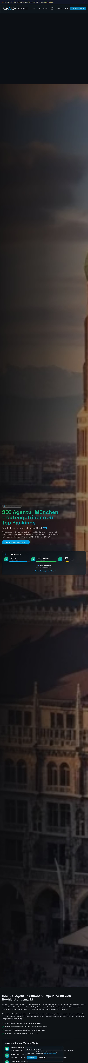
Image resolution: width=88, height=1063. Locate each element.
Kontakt (67, 8)
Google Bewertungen (45, 484)
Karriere (59, 8)
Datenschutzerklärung (49, 1053)
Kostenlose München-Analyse (15, 461)
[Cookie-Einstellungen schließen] (60, 1049)
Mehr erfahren (49, 2)
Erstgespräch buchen (77, 8)
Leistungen (22, 8)
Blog (38, 8)
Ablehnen (42, 1057)
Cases (33, 8)
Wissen (45, 8)
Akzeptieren (31, 1057)
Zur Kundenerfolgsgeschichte (44, 490)
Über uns (52, 8)
